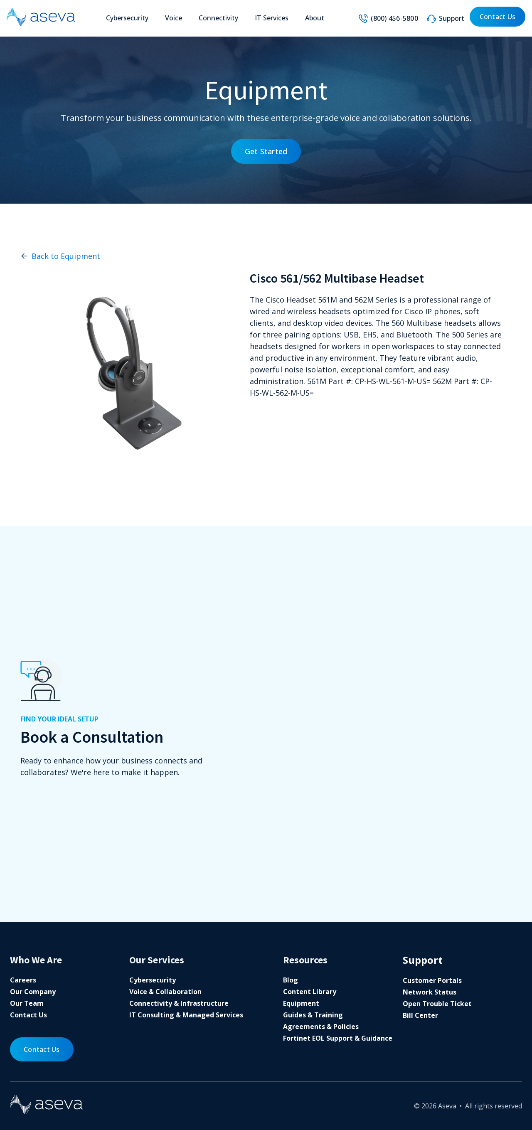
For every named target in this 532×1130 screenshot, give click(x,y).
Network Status (429, 992)
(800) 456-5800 (394, 18)
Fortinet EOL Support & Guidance (337, 1038)
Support (452, 18)
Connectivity (218, 17)
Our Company (33, 991)
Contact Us (498, 16)
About (314, 17)
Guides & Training (313, 1014)
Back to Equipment (60, 256)
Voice (173, 17)
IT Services (271, 17)
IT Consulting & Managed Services (186, 1014)
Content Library (309, 991)
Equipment (301, 1003)
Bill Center (420, 1015)
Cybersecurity (127, 17)
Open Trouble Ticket (437, 1003)
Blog (290, 980)
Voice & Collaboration (165, 991)
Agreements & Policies (321, 1026)
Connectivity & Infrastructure (179, 1003)
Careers (23, 980)
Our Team (27, 1003)
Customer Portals (432, 980)
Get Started (266, 151)
